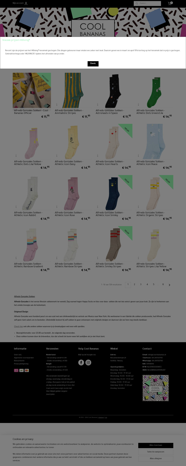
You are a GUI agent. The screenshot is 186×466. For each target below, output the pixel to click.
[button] (93, 63)
